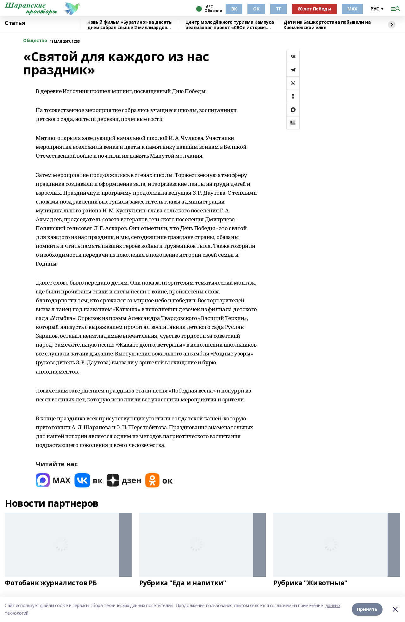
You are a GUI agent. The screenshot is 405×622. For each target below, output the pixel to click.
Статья (15, 23)
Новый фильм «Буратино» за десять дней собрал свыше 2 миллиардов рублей (129, 25)
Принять (367, 609)
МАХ (352, 9)
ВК (234, 9)
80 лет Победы (314, 9)
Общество (35, 40)
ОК (256, 9)
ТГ (278, 9)
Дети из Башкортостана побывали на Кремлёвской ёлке (327, 25)
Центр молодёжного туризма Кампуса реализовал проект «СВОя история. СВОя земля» (229, 25)
